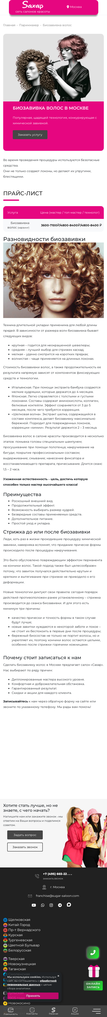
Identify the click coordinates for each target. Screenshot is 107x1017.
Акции (75, 1011)
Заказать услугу (30, 135)
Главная (53, 1011)
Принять (33, 996)
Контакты (32, 1011)
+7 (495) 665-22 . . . (57, 874)
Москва (76, 7)
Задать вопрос (25, 835)
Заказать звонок (25, 847)
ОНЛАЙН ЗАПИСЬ (93, 985)
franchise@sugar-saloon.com (57, 896)
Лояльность (11, 1011)
